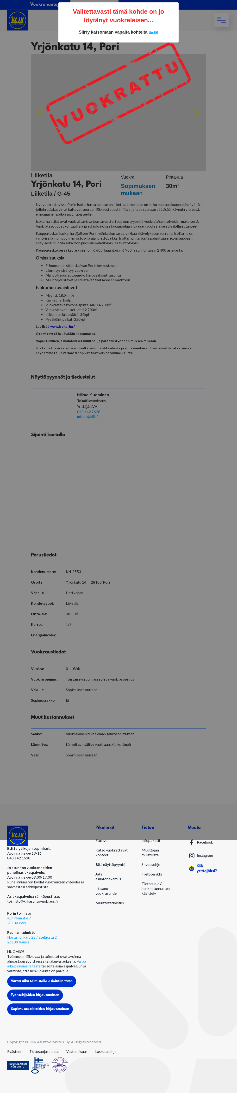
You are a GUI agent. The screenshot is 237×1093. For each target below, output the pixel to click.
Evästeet (14, 1051)
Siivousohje (151, 864)
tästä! (153, 32)
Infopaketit (151, 840)
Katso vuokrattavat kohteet (111, 852)
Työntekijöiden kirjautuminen (35, 995)
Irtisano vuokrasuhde (106, 890)
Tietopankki (152, 874)
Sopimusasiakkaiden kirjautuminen (40, 1009)
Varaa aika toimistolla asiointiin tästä (42, 981)
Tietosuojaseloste (44, 1051)
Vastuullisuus (76, 1051)
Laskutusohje (105, 1051)
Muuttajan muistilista (150, 852)
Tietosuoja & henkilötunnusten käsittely (156, 888)
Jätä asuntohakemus (108, 876)
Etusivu (101, 840)
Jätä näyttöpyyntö (110, 864)
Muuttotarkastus (109, 902)
